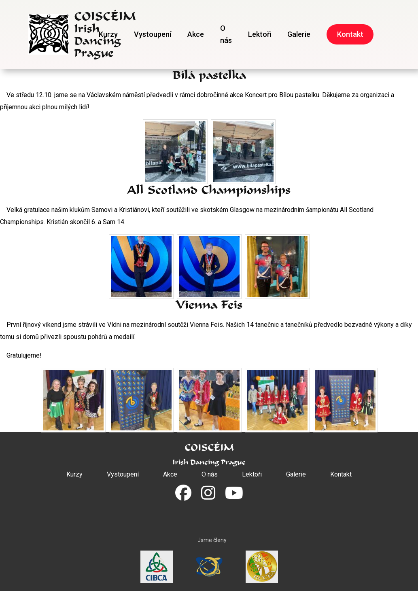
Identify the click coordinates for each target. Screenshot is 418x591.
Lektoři (259, 34)
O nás (226, 34)
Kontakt (350, 34)
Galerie (298, 34)
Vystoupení (152, 34)
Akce (195, 34)
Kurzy (108, 34)
